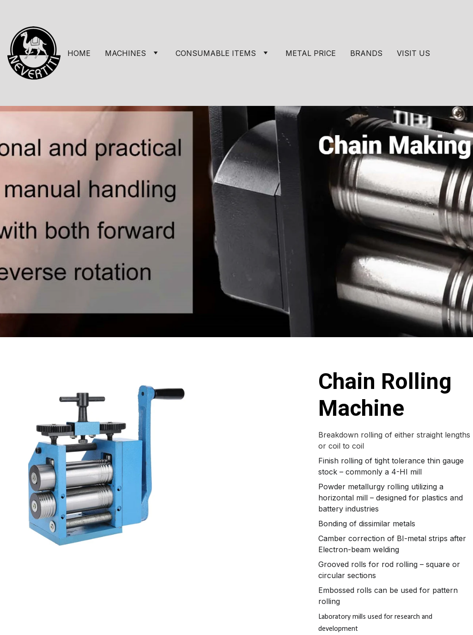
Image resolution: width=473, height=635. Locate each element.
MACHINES (125, 53)
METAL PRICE (310, 53)
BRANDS (366, 53)
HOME (79, 53)
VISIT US (413, 53)
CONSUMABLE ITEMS (216, 53)
